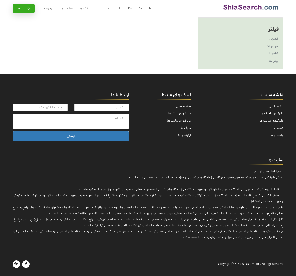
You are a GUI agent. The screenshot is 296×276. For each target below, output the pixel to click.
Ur (119, 8)
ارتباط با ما (23, 8)
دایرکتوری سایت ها (271, 121)
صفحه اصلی (275, 106)
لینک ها (85, 8)
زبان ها (273, 61)
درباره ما (48, 8)
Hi (99, 8)
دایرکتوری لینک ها (271, 113)
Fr (109, 8)
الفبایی (273, 39)
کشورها (273, 53)
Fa (150, 8)
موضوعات (272, 46)
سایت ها (67, 8)
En (130, 8)
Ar (140, 8)
